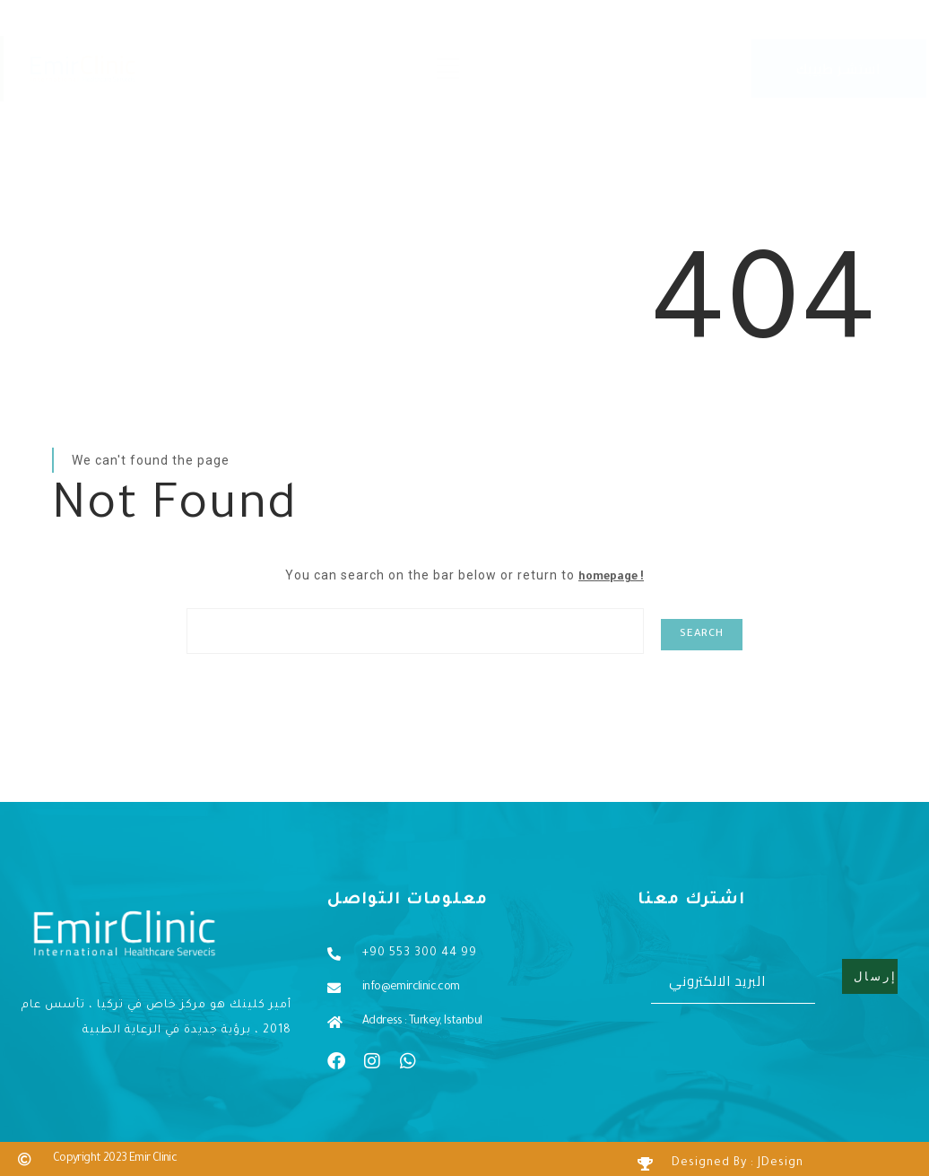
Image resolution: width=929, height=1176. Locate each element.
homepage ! (611, 577)
